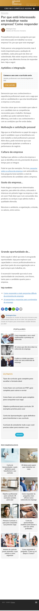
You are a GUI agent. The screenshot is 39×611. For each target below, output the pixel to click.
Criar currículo (10, 85)
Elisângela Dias (11, 315)
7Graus (13, 602)
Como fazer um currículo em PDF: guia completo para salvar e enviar (18, 389)
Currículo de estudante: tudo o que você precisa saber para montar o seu (18, 426)
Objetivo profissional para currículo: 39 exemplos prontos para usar (18, 407)
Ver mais (19, 434)
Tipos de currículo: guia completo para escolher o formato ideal (18, 380)
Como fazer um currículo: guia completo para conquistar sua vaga (18, 398)
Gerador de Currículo (17, 2)
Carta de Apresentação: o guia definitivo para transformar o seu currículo (19, 417)
